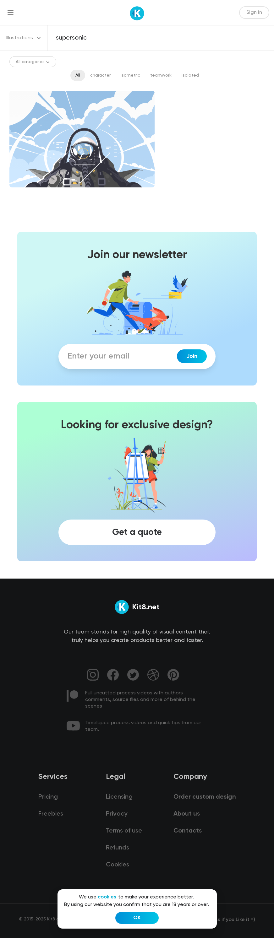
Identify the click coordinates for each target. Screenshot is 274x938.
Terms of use (124, 831)
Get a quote (137, 532)
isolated (190, 75)
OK (137, 917)
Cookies (117, 865)
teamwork (161, 75)
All (77, 75)
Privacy (116, 814)
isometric (130, 75)
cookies (107, 897)
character (100, 75)
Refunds (117, 848)
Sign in (254, 12)
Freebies (50, 814)
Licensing (119, 797)
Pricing (48, 797)
